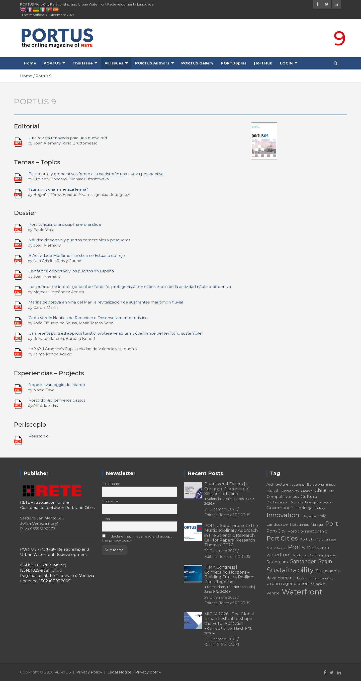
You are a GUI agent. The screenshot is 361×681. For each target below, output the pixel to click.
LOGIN (286, 63)
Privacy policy (148, 672)
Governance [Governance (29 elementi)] (279, 507)
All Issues (114, 63)
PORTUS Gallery (197, 63)
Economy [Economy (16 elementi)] (297, 502)
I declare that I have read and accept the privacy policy (137, 538)
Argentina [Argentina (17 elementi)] (298, 484)
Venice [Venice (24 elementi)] (273, 593)
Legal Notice (119, 672)
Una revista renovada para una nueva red (68, 137)
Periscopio (39, 436)
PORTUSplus (233, 63)
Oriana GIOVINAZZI (221, 644)
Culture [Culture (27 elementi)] (309, 496)
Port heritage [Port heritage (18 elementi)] (326, 539)
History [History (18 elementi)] (320, 508)
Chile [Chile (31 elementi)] (320, 490)
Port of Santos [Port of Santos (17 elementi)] (276, 548)
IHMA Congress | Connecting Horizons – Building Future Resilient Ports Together (229, 579)
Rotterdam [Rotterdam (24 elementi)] (277, 561)
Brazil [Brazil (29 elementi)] (272, 490)
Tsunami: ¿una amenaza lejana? (58, 189)
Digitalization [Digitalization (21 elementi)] (277, 502)
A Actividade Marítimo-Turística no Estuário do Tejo (77, 255)
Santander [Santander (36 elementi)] (303, 561)
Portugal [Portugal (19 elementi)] (300, 555)
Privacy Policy (89, 672)
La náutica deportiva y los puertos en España (71, 271)
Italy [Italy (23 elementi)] (322, 516)
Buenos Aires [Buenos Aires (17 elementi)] (290, 491)
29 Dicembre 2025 (220, 509)
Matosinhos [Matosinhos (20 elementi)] (299, 524)
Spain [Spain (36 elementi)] (325, 561)
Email (106, 519)
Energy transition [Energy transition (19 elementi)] (318, 502)
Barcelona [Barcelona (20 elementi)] (315, 484)
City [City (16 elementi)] (331, 491)
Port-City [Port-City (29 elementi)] (275, 531)
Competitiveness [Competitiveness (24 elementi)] (282, 496)
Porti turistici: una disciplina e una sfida (65, 224)
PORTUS (52, 63)
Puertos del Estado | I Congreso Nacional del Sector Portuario (229, 493)
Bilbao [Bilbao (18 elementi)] (330, 484)
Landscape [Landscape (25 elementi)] (277, 524)
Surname (110, 501)
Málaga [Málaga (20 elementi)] (317, 524)
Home (30, 63)
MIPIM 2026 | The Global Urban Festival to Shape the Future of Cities (229, 623)
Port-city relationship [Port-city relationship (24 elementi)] (307, 531)
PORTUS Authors (152, 63)
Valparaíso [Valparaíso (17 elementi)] (318, 584)
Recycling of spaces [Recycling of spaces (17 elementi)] (323, 555)
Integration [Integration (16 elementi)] (309, 516)
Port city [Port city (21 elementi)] (307, 539)
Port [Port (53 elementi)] (331, 523)
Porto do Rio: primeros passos (57, 400)
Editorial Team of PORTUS (227, 515)
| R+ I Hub (263, 63)
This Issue (82, 63)
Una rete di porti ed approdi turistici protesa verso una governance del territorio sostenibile (115, 333)
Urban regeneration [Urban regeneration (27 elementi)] (287, 583)
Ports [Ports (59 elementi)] (296, 547)
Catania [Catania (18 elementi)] (306, 491)
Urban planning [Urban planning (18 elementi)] (321, 578)
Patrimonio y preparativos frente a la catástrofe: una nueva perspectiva (96, 173)
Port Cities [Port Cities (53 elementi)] (282, 538)
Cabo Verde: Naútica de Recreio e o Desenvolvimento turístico (88, 317)
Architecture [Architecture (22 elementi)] (277, 484)
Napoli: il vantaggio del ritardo (57, 384)
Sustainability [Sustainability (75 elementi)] (290, 570)
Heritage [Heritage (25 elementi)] (304, 507)
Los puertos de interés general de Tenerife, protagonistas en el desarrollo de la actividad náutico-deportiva (130, 286)
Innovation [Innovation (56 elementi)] (282, 515)
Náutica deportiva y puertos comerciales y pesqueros (79, 240)
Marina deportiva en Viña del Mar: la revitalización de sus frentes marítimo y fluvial (106, 302)
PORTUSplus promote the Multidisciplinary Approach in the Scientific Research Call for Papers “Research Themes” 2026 (231, 535)
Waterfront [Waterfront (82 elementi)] (302, 591)
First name (111, 484)
